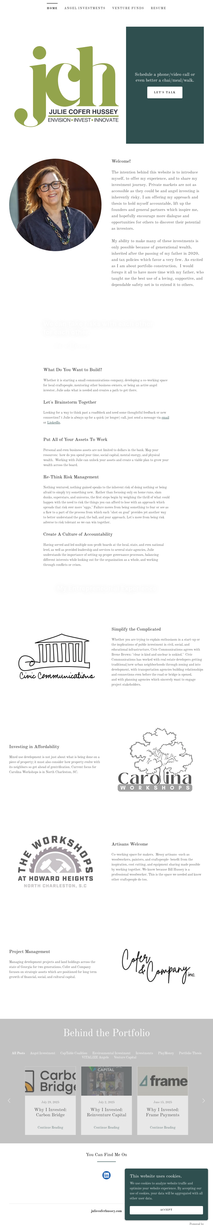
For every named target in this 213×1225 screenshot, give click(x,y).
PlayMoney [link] (166, 1053)
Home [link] (52, 8)
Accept (166, 1210)
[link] (106, 1176)
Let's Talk (165, 92)
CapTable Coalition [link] (73, 1053)
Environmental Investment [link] (111, 1053)
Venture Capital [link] (125, 1057)
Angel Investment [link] (42, 1053)
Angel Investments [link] (84, 8)
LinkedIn (53, 422)
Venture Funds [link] (128, 8)
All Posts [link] (18, 1053)
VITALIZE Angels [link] (95, 1057)
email (165, 417)
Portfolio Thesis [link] (190, 1053)
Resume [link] (158, 8)
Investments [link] (144, 1053)
